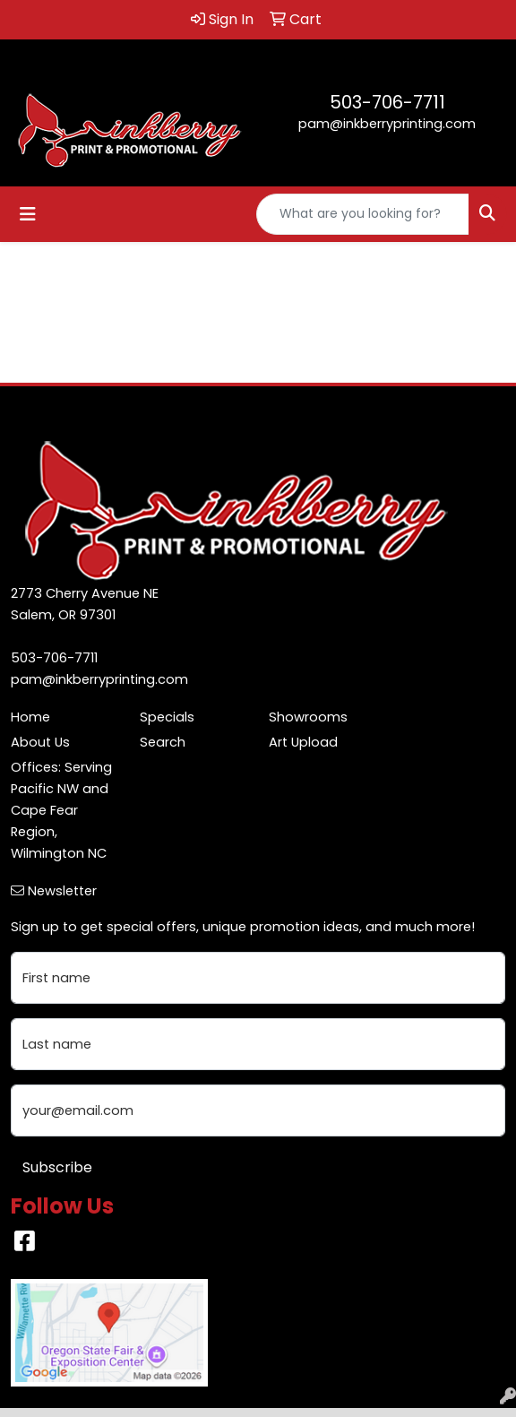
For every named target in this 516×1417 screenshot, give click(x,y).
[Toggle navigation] (28, 214)
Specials (167, 717)
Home (30, 717)
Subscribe (57, 1167)
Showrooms (308, 717)
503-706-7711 (387, 102)
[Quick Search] (362, 214)
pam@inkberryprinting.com (387, 124)
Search (162, 742)
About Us (40, 742)
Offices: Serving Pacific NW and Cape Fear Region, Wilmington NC (61, 810)
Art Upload (303, 742)
